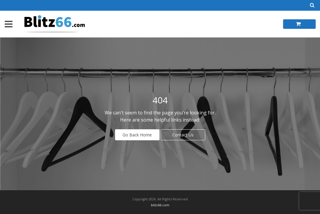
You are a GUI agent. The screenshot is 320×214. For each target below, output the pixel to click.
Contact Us (183, 135)
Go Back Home (137, 135)
